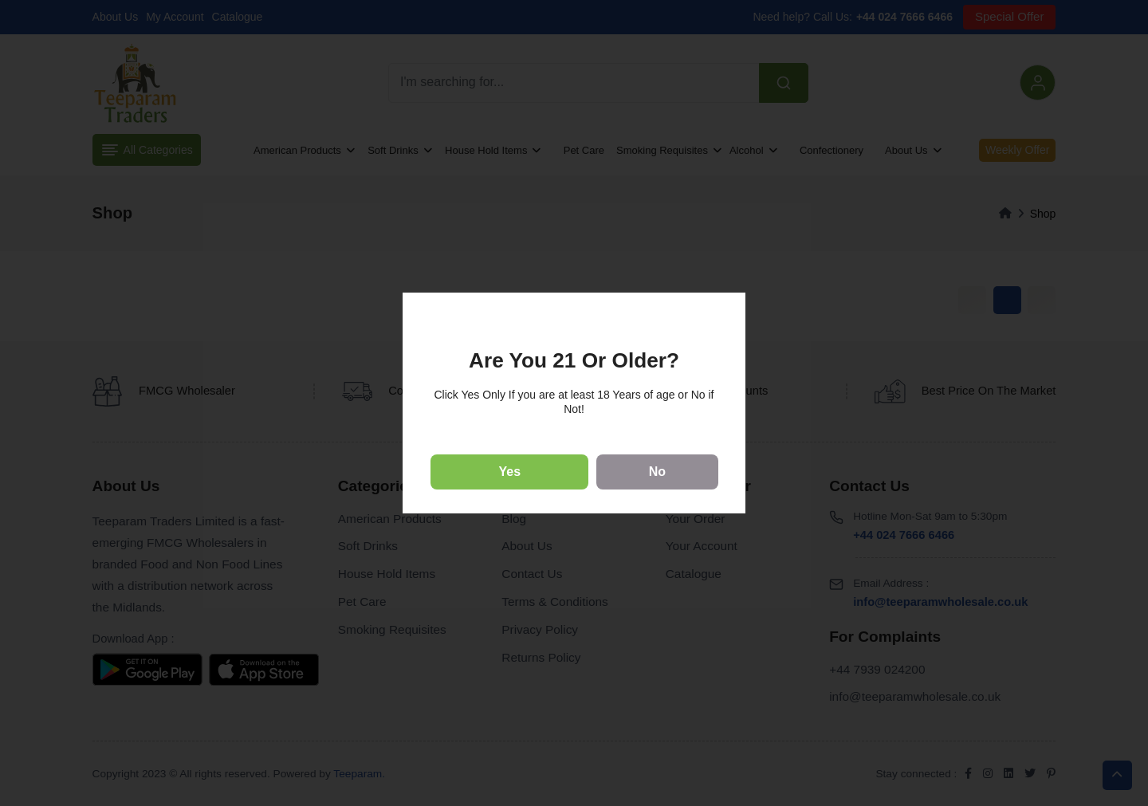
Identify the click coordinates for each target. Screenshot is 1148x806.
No (657, 471)
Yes (510, 471)
